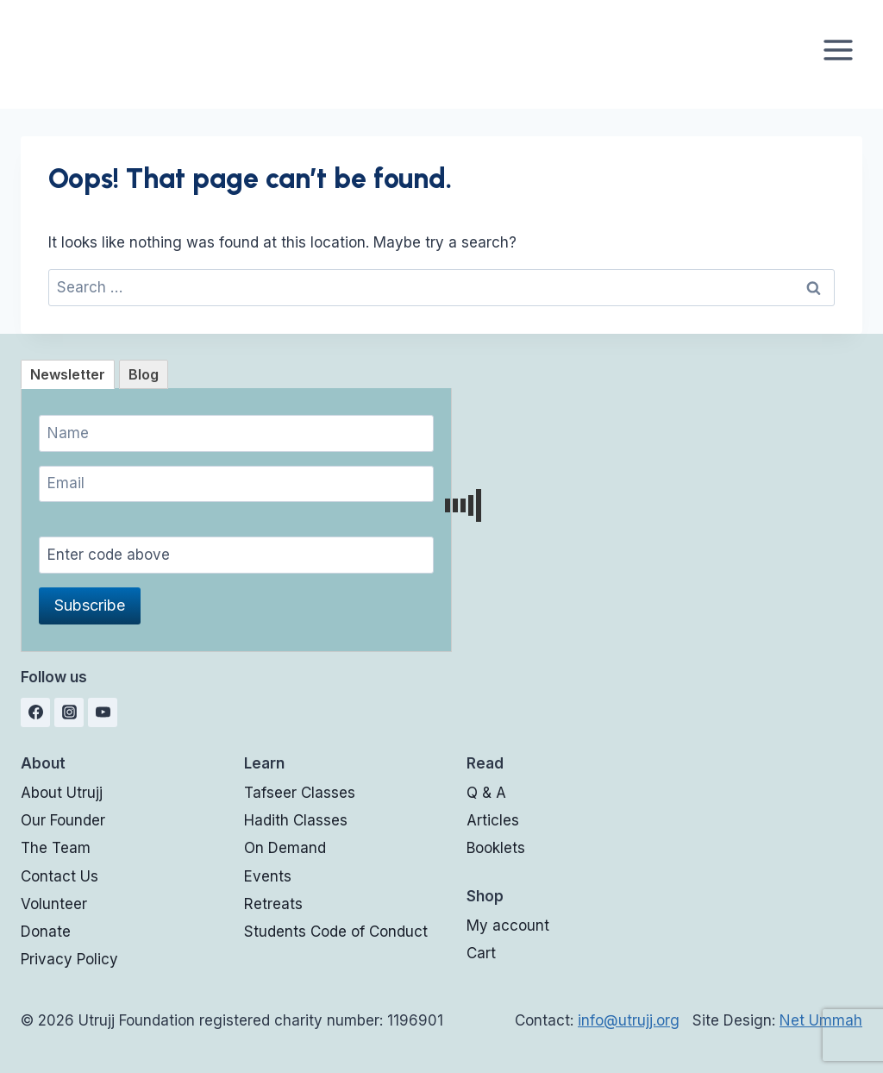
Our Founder (63, 820)
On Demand (285, 848)
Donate (46, 931)
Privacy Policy (69, 959)
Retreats (273, 904)
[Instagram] (69, 712)
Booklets (496, 848)
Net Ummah (821, 1020)
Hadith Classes (296, 820)
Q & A (486, 792)
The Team (56, 848)
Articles (493, 820)
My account (508, 925)
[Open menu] (837, 50)
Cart (481, 953)
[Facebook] (35, 712)
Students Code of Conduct (336, 931)
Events (267, 876)
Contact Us (59, 876)
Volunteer (54, 904)
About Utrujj (62, 792)
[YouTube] (102, 712)
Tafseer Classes (299, 792)
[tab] (68, 374)
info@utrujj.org (628, 1020)
